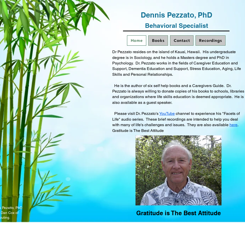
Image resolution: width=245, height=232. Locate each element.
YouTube (167, 113)
